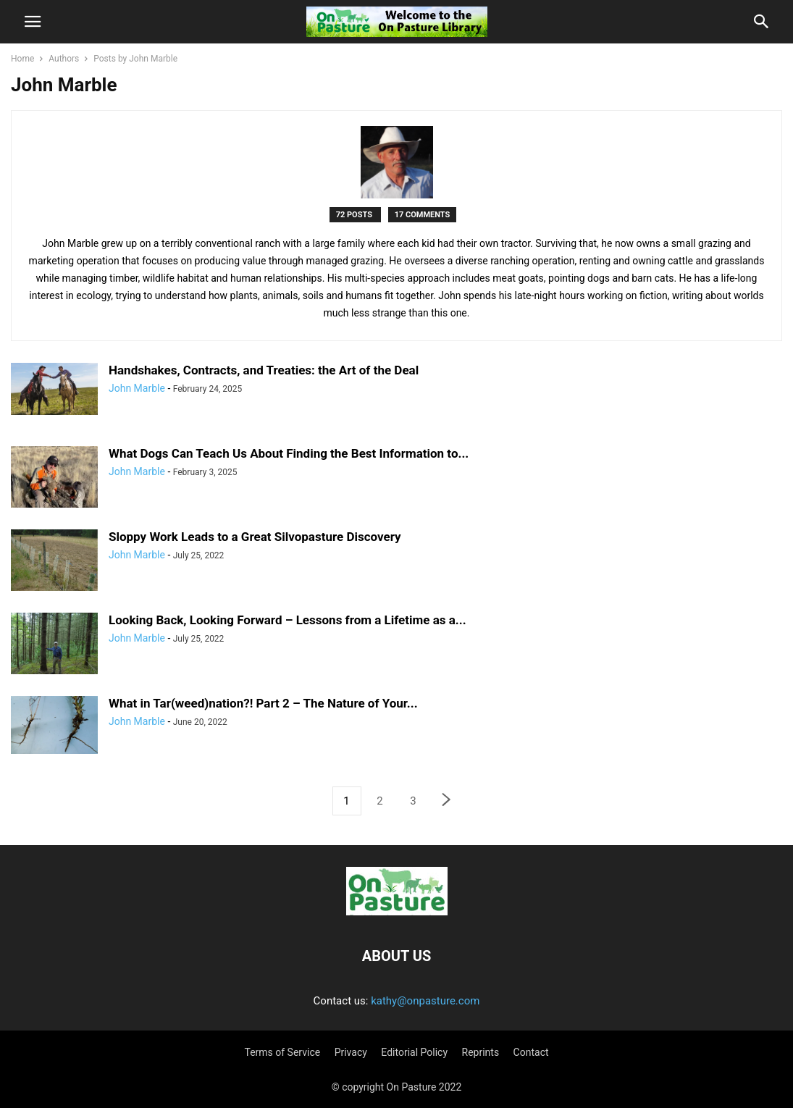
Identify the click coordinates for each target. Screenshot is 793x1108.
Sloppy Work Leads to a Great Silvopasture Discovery (255, 536)
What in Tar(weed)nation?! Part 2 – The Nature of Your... (263, 703)
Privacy (351, 1052)
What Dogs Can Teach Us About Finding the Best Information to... (289, 453)
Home (22, 59)
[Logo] (397, 911)
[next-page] (446, 801)
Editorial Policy (414, 1052)
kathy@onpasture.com (425, 1000)
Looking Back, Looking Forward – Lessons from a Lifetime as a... (287, 620)
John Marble (137, 388)
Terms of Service (282, 1052)
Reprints (481, 1052)
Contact (531, 1052)
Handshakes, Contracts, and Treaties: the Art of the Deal (264, 370)
